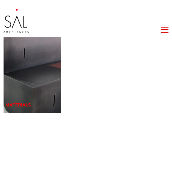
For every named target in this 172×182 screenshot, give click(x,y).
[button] (164, 28)
